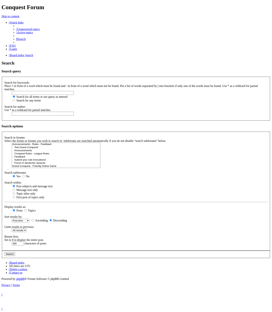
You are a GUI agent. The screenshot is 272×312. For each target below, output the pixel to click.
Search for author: (15, 106)
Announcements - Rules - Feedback (56, 144)
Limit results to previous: (19, 226)
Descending (58, 220)
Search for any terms (27, 100)
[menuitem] (28, 29)
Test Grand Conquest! (56, 147)
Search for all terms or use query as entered (40, 96)
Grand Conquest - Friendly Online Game (56, 166)
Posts (18, 210)
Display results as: (15, 206)
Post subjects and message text (32, 186)
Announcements (56, 150)
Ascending (40, 220)
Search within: (13, 182)
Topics (30, 210)
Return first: (11, 236)
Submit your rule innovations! (56, 160)
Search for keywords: (17, 82)
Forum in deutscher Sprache (56, 163)
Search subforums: (15, 172)
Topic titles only (24, 193)
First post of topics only (28, 197)
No (26, 176)
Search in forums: (14, 137)
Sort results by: (13, 216)
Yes (17, 176)
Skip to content (10, 16)
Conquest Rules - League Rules (56, 153)
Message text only (25, 189)
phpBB (20, 278)
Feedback (56, 156)
